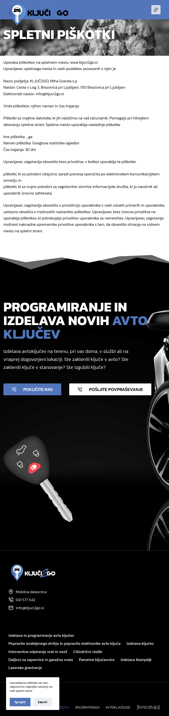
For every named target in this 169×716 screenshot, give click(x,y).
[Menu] (156, 9)
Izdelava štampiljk (136, 659)
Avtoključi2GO (117, 707)
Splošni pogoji (87, 707)
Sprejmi (20, 702)
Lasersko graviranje (25, 667)
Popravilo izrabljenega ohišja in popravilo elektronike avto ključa (64, 643)
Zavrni (42, 702)
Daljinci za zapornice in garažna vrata (40, 659)
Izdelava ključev (140, 643)
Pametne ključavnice (97, 659)
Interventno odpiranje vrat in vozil (37, 651)
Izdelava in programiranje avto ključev (41, 635)
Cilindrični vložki (87, 651)
